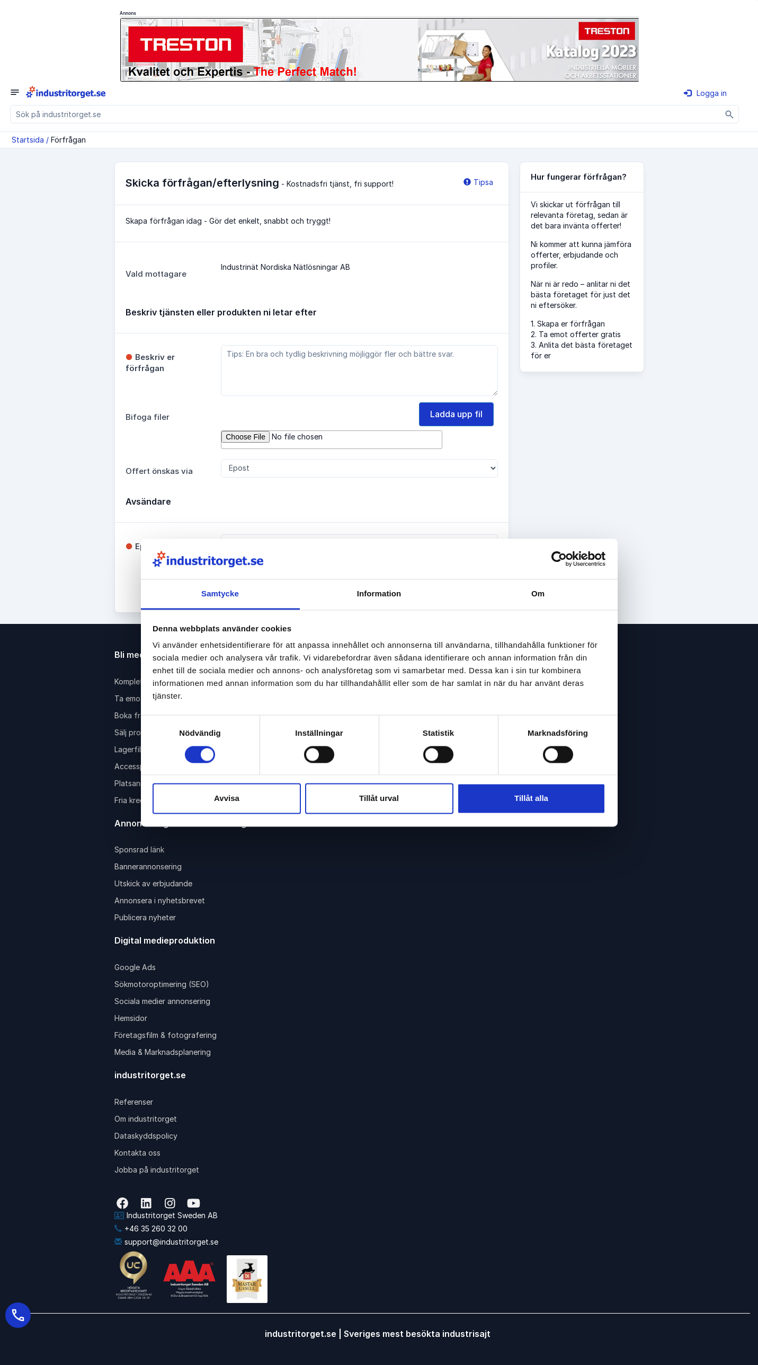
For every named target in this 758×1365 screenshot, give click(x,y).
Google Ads (135, 967)
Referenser (133, 1101)
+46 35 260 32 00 (151, 1228)
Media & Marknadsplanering (162, 1051)
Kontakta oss (137, 1152)
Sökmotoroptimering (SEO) (161, 984)
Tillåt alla (531, 798)
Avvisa (226, 798)
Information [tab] (379, 593)
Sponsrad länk (139, 849)
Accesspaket (137, 766)
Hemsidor (130, 1018)
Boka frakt (132, 715)
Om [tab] (538, 593)
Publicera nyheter (145, 917)
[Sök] (730, 114)
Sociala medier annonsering (162, 1001)
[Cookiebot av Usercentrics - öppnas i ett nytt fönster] (559, 559)
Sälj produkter (139, 732)
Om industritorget (145, 1118)
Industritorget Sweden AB (166, 1215)
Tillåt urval (379, 798)
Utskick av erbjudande (153, 883)
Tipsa (478, 182)
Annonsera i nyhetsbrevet (159, 900)
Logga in (705, 93)
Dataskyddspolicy (145, 1135)
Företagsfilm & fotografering (165, 1035)
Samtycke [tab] (220, 593)
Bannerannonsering (148, 866)
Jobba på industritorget (156, 1169)
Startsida (28, 139)
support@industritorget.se (166, 1241)
